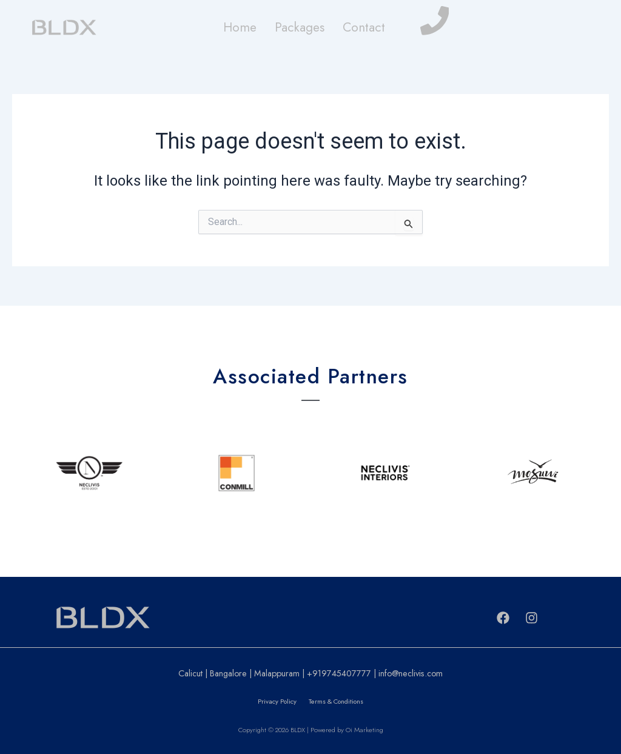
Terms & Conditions (336, 701)
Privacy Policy (277, 701)
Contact (364, 27)
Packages (299, 27)
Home (240, 27)
